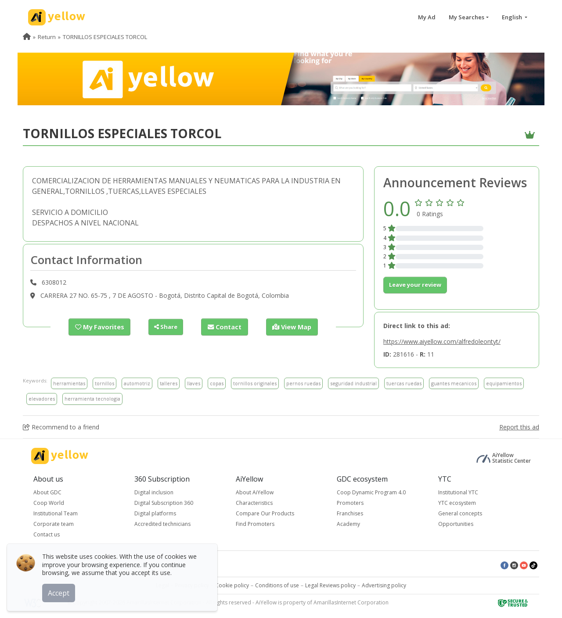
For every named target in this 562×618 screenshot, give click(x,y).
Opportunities (455, 524)
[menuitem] (27, 37)
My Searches (466, 17)
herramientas (69, 383)
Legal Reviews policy (330, 585)
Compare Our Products (265, 513)
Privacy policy (192, 585)
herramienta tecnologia (92, 398)
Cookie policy (232, 585)
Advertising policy (384, 585)
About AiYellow (255, 492)
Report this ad (519, 427)
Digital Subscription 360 (163, 503)
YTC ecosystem (457, 503)
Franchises (350, 513)
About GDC (47, 492)
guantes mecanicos (453, 383)
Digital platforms (155, 513)
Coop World (48, 503)
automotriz (137, 383)
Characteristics (254, 503)
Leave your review (415, 285)
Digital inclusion (153, 492)
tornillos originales (255, 383)
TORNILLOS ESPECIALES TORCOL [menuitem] (105, 37)
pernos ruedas (303, 383)
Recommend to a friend (61, 427)
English (512, 17)
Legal (162, 585)
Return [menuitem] (47, 37)
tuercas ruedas (404, 383)
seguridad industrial (353, 383)
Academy (348, 524)
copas (216, 383)
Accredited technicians (162, 524)
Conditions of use (277, 585)
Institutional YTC (458, 492)
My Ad (427, 17)
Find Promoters (255, 524)
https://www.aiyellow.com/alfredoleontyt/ (442, 341)
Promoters (350, 503)
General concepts (460, 513)
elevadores (42, 398)
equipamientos (504, 383)
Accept (60, 591)
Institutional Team (55, 513)
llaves (193, 383)
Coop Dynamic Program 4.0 (371, 492)
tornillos (104, 383)
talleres (168, 383)
